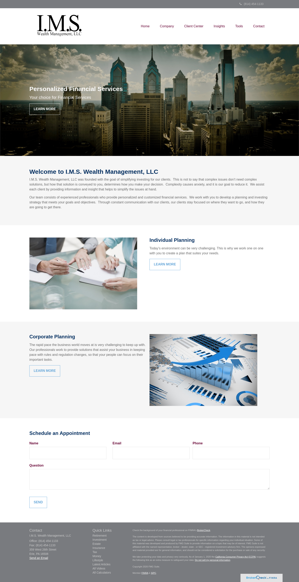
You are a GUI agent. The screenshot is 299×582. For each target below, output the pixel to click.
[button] (167, 26)
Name (33, 443)
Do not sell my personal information (212, 560)
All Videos (99, 568)
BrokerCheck (203, 530)
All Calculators (102, 572)
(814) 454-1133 (251, 4)
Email (117, 443)
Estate (97, 543)
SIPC (153, 573)
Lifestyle (98, 560)
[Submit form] (38, 502)
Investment (100, 539)
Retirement (100, 535)
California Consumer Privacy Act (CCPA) (235, 556)
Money (97, 556)
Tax (95, 552)
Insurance (99, 548)
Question (36, 465)
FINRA (144, 573)
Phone (198, 443)
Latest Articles (101, 564)
